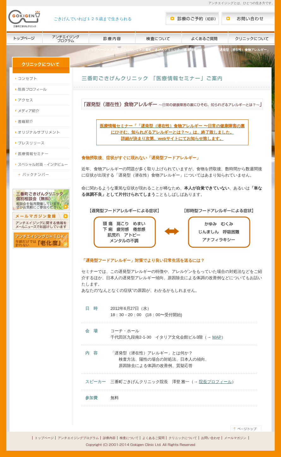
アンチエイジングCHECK (41, 240)
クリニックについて (251, 38)
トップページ (96, 49)
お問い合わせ (210, 438)
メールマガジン (235, 438)
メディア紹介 (41, 110)
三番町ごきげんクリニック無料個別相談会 (41, 199)
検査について (158, 38)
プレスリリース (41, 143)
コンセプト (41, 78)
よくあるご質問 (205, 38)
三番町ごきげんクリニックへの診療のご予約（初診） (192, 18)
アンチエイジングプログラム (66, 38)
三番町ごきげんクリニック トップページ (24, 38)
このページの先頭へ (245, 428)
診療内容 (112, 38)
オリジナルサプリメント (41, 132)
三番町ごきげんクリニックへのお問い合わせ (248, 18)
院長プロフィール (41, 89)
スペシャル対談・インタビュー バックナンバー (41, 174)
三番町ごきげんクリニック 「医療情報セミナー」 (177, 49)
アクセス (41, 100)
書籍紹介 (41, 121)
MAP (216, 337)
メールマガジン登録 (41, 221)
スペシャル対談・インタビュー (41, 164)
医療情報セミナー (41, 153)
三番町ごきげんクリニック (24, 18)
